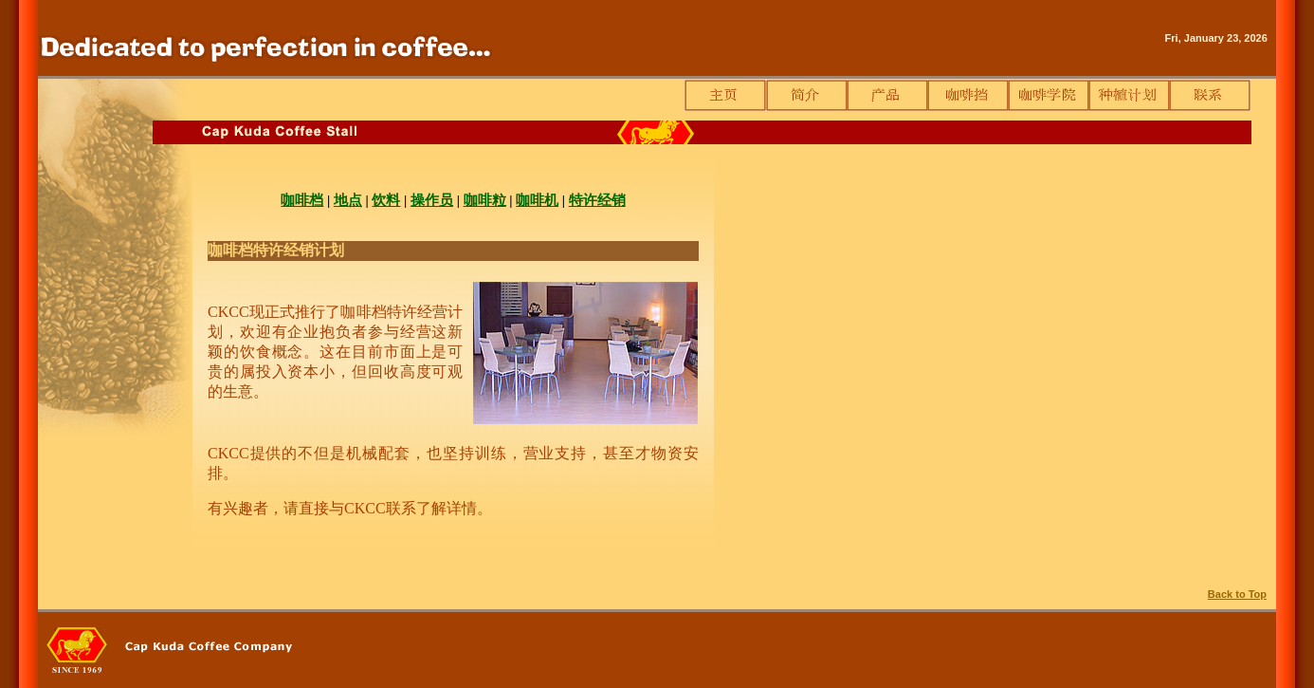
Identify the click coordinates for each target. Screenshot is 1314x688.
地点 (348, 200)
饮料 (386, 200)
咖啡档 (302, 200)
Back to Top (1237, 594)
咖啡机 (537, 200)
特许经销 (597, 200)
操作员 (432, 200)
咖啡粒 (485, 200)
